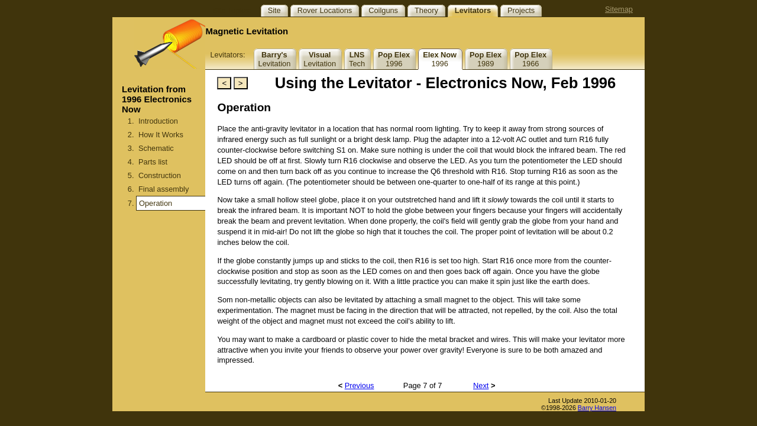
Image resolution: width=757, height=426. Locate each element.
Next (481, 385)
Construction (159, 175)
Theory (426, 10)
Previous (359, 385)
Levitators (473, 10)
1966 (530, 59)
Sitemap (619, 9)
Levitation (274, 59)
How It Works (160, 134)
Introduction (158, 121)
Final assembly (163, 189)
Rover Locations (324, 10)
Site (274, 10)
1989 (486, 59)
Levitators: (227, 54)
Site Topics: (231, 10)
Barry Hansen (597, 407)
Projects (521, 10)
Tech (357, 59)
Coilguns (383, 10)
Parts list (152, 161)
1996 (394, 59)
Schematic (156, 148)
